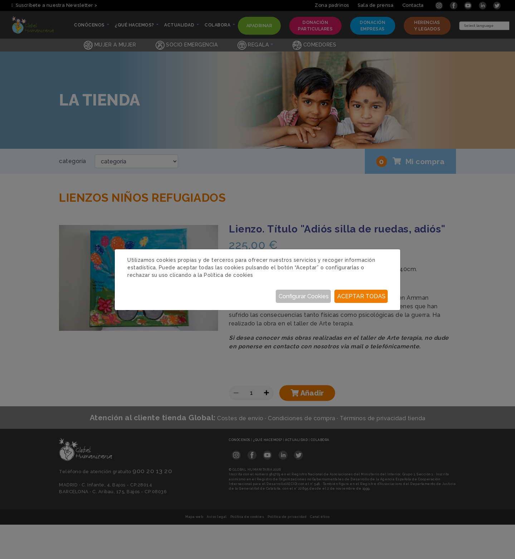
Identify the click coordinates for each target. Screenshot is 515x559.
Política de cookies (228, 275)
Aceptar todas (361, 296)
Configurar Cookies (304, 296)
